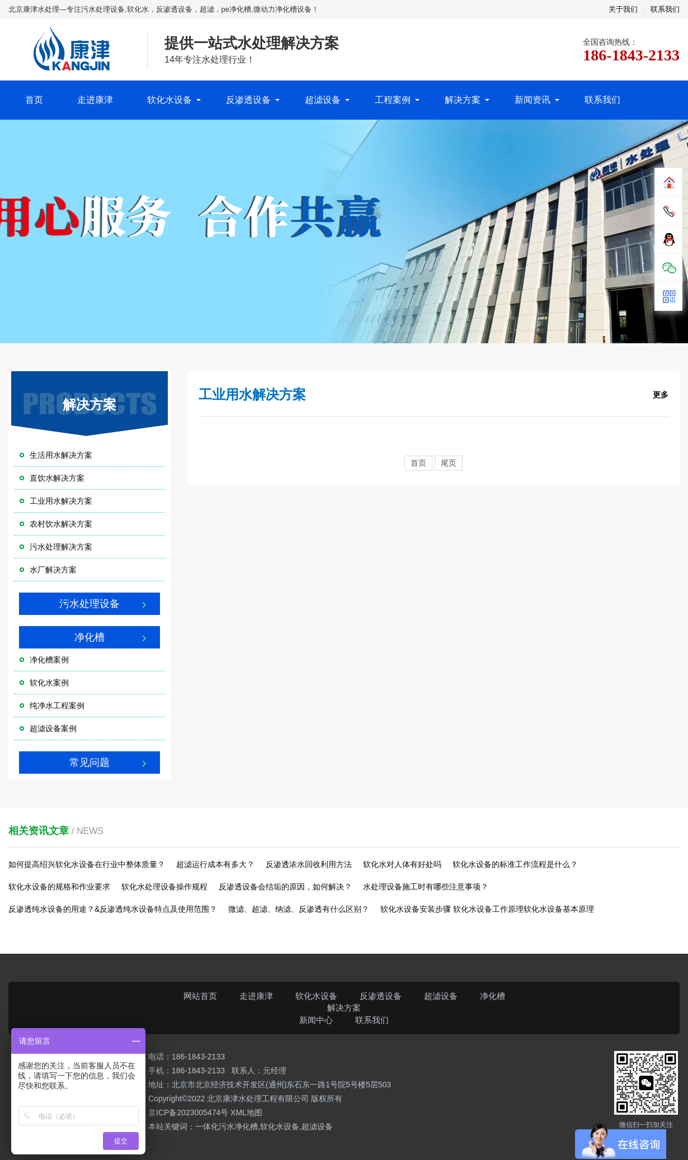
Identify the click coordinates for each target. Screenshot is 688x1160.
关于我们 (623, 9)
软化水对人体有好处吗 (402, 864)
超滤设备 (323, 100)
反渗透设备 (248, 100)
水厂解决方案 (53, 569)
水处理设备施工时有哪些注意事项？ (425, 886)
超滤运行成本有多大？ (215, 864)
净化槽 (89, 637)
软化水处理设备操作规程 (164, 886)
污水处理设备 (89, 603)
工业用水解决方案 (61, 500)
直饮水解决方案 (57, 478)
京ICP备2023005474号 (189, 1112)
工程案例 (393, 100)
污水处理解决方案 (61, 546)
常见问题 (89, 762)
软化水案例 (49, 682)
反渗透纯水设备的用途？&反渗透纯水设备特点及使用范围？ (112, 909)
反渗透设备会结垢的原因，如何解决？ (285, 886)
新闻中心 (316, 1020)
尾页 (448, 463)
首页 (34, 100)
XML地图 (246, 1112)
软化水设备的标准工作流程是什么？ (515, 864)
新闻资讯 (532, 100)
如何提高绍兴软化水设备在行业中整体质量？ (86, 864)
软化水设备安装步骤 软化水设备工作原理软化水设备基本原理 (487, 909)
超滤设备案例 (53, 728)
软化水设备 (169, 100)
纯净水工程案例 (57, 705)
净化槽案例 (49, 659)
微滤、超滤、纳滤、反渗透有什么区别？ (298, 909)
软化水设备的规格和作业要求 (59, 886)
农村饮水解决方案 (61, 523)
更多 (660, 394)
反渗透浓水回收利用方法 (309, 864)
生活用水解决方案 (61, 455)
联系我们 (665, 9)
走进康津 (95, 100)
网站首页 (200, 996)
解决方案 (462, 100)
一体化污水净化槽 (226, 1126)
